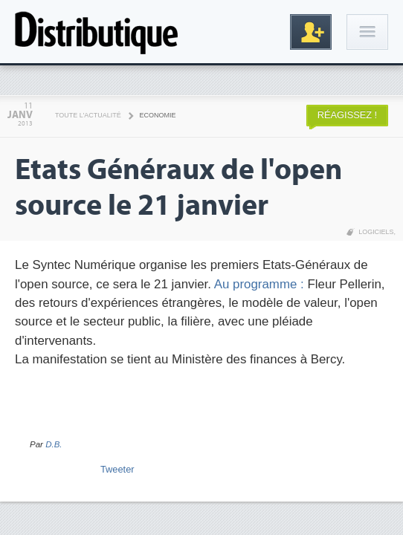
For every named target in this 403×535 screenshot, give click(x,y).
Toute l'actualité (88, 115)
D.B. (53, 444)
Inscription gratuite (311, 32)
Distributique (96, 31)
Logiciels (375, 232)
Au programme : (261, 284)
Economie (158, 115)
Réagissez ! (347, 114)
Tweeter (117, 469)
